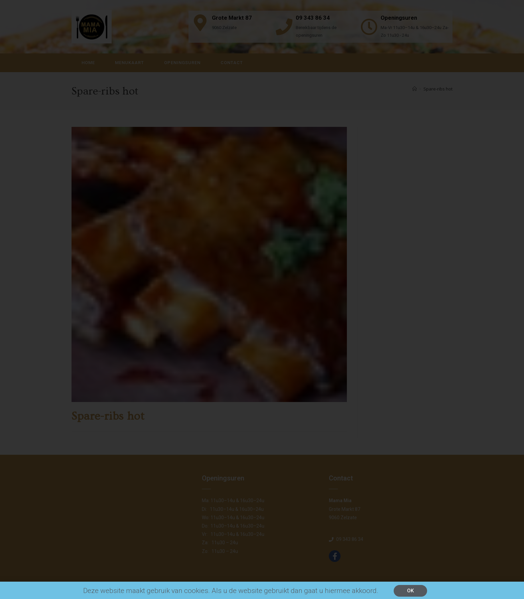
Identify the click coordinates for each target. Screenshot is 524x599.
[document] (262, 299)
